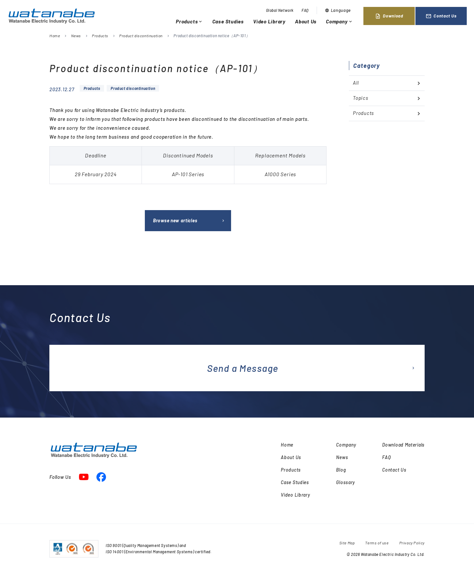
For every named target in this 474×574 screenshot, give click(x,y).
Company (339, 21)
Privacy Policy (412, 542)
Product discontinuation (141, 35)
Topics (360, 98)
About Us (306, 21)
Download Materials (403, 445)
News (76, 35)
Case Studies (228, 21)
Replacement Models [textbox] (280, 155)
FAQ (305, 10)
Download (389, 16)
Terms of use (376, 542)
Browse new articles (175, 220)
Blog (341, 470)
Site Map (347, 542)
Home (54, 35)
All (355, 83)
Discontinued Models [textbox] (188, 155)
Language (338, 10)
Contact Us (441, 16)
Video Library (269, 21)
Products (189, 21)
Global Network (280, 10)
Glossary (345, 482)
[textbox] (188, 174)
